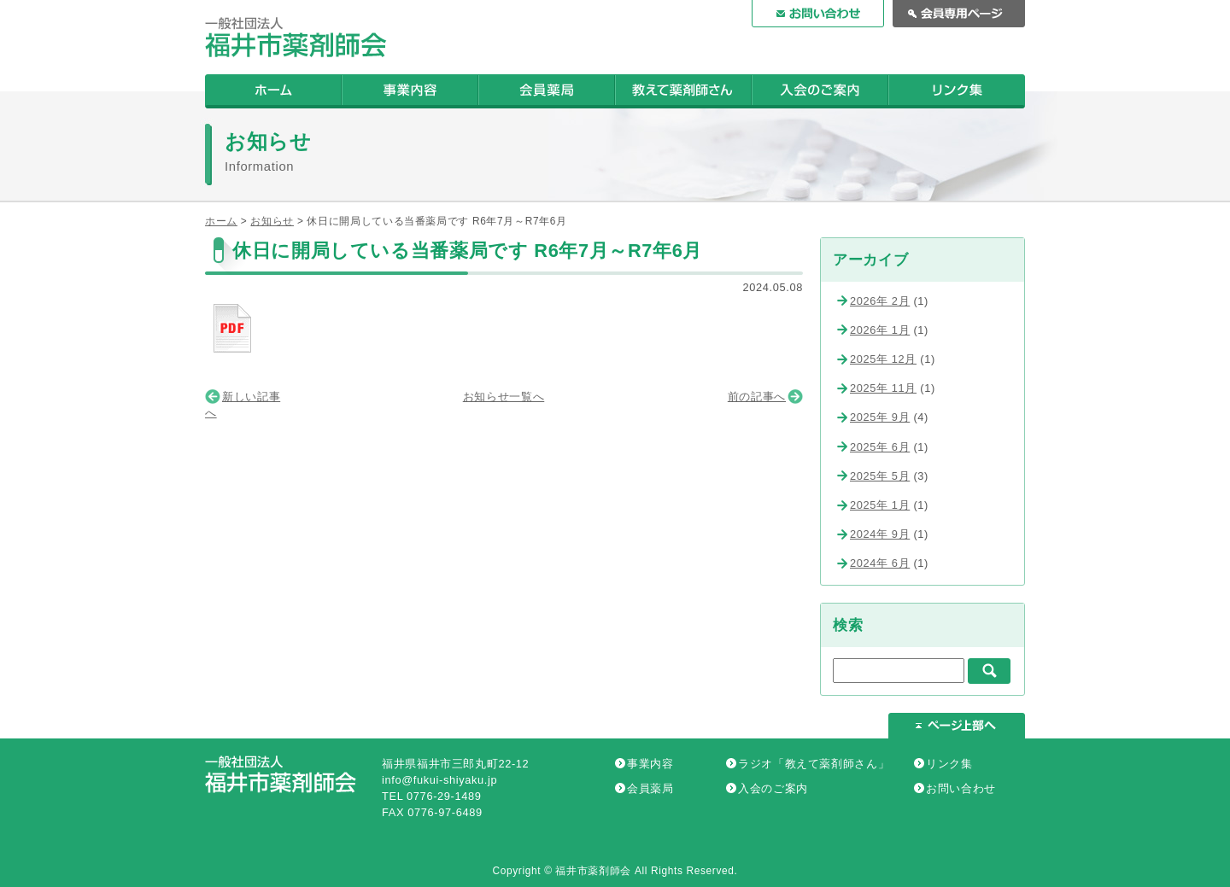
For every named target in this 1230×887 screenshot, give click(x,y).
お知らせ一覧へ (503, 396)
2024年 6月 (880, 563)
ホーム (221, 221)
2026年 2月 (880, 301)
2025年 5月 (880, 476)
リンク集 (949, 763)
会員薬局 (650, 788)
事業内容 (650, 763)
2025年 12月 (883, 359)
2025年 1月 (880, 505)
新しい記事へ (242, 404)
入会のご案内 (773, 788)
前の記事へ (757, 396)
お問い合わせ (961, 788)
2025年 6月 (880, 447)
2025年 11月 (883, 388)
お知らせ (272, 221)
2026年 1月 (880, 330)
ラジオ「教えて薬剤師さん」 (813, 763)
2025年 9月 (880, 417)
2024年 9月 (880, 534)
